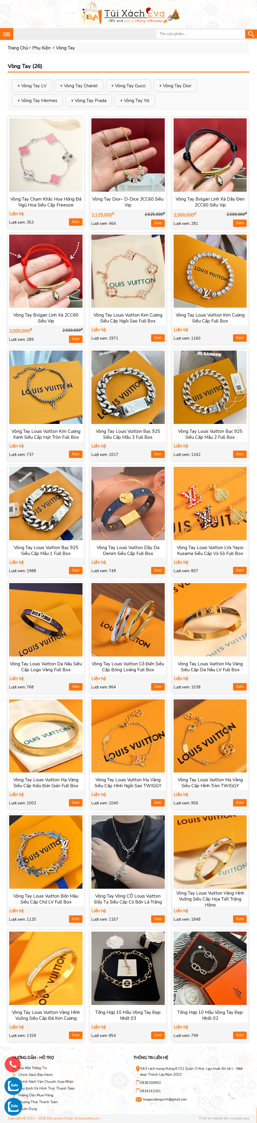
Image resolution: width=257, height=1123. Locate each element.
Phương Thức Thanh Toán (38, 1102)
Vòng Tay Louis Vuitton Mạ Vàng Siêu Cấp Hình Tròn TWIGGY (210, 783)
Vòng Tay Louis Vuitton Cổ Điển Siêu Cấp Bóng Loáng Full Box (128, 667)
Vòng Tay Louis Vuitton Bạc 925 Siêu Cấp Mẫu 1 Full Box (46, 550)
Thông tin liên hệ (150, 1058)
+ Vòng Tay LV (31, 86)
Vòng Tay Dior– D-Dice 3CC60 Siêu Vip (128, 202)
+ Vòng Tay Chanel (79, 86)
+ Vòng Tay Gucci (128, 86)
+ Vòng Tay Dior (175, 86)
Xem (76, 222)
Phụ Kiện (41, 48)
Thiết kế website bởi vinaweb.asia (224, 1118)
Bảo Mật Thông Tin (32, 1068)
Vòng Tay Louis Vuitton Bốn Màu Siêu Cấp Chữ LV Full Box (45, 899)
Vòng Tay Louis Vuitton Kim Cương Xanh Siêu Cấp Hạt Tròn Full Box (46, 434)
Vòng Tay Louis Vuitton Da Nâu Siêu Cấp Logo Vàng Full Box (46, 667)
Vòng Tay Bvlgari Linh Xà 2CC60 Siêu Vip (45, 318)
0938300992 (150, 1083)
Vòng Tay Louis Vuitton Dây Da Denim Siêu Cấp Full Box (128, 550)
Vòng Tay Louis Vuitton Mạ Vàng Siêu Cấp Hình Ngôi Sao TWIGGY (128, 783)
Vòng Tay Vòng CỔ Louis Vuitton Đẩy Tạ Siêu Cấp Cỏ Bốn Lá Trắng (128, 899)
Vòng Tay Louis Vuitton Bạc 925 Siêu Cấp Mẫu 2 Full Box (210, 434)
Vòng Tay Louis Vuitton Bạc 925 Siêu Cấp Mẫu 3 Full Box (128, 434)
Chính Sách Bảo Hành (35, 1075)
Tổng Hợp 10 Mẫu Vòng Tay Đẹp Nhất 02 (210, 1015)
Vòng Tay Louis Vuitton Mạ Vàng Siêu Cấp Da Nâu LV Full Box (210, 667)
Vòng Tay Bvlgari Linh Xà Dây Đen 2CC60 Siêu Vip (210, 202)
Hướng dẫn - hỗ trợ (33, 1058)
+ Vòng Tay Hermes (37, 101)
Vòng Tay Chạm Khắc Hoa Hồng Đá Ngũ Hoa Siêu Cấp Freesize (45, 202)
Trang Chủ (18, 48)
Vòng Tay (65, 48)
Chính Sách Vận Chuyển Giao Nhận (46, 1082)
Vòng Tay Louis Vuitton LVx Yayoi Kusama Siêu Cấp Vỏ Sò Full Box (210, 550)
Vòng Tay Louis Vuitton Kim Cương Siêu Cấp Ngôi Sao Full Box (127, 318)
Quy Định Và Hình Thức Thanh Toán (46, 1088)
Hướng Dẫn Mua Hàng (35, 1095)
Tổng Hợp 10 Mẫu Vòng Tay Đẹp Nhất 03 (128, 1015)
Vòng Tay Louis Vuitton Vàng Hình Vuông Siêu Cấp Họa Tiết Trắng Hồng (210, 899)
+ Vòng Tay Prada (88, 101)
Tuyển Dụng (27, 1109)
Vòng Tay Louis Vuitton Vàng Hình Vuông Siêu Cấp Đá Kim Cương (46, 1015)
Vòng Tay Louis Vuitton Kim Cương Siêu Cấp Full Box (210, 318)
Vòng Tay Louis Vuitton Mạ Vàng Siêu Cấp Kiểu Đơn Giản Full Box (45, 783)
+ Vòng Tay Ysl (134, 101)
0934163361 (150, 1091)
